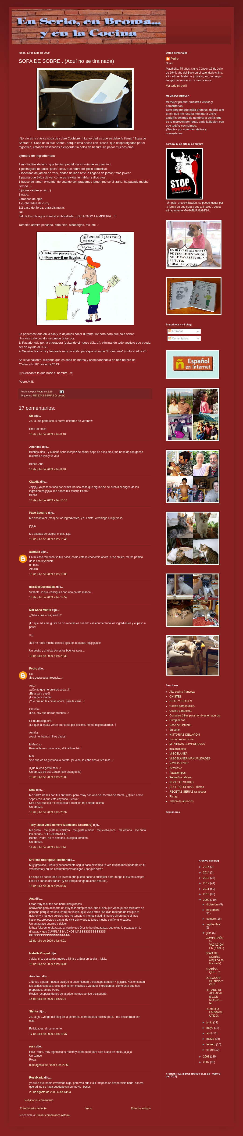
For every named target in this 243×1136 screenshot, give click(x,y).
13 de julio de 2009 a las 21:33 (48, 656)
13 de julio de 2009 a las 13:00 (48, 574)
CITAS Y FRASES (180, 701)
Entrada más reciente (33, 1108)
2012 (206, 883)
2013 (206, 878)
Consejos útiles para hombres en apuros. (195, 715)
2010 (206, 894)
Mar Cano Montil (40, 610)
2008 (206, 1056)
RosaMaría (36, 1077)
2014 (206, 872)
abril (209, 1033)
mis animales (177, 749)
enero (210, 1049)
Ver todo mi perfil (176, 85)
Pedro (33, 668)
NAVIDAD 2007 (179, 763)
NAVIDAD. (175, 767)
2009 (206, 899)
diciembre (212, 904)
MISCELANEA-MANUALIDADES (190, 758)
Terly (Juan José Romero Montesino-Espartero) (60, 824)
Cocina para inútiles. (182, 706)
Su (31, 415)
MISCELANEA (178, 753)
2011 (206, 888)
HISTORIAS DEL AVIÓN (184, 734)
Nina (32, 789)
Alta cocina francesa (182, 691)
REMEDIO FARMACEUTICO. (214, 1012)
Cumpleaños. (177, 720)
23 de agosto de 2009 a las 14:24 (50, 1092)
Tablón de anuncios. (181, 801)
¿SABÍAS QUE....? (213, 970)
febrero (211, 1044)
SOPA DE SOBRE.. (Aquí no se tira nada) (214, 958)
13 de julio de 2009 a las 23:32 (48, 812)
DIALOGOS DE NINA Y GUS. (214, 981)
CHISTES (175, 696)
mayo (210, 1027)
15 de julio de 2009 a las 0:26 (47, 886)
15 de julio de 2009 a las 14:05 (48, 964)
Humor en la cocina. (181, 739)
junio (209, 1022)
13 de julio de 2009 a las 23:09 (48, 777)
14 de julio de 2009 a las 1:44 (47, 847)
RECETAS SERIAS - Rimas (186, 787)
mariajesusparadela (42, 586)
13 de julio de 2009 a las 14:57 (48, 597)
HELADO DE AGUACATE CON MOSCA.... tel (214, 996)
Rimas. (173, 796)
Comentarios (178, 338)
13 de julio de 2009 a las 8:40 (47, 469)
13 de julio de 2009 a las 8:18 (47, 434)
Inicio (89, 1108)
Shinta (33, 1011)
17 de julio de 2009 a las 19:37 (48, 1034)
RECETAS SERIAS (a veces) (48, 395)
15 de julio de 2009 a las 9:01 (47, 940)
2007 (206, 1062)
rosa (32, 1046)
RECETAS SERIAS (181, 782)
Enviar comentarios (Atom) (53, 1115)
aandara (34, 551)
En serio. (174, 729)
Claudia (34, 481)
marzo (210, 1038)
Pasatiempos (177, 772)
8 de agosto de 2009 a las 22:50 (49, 1065)
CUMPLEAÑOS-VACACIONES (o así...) (215, 943)
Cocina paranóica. (180, 710)
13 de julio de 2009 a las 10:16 (48, 500)
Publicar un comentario (39, 1100)
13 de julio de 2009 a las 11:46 (48, 539)
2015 (206, 867)
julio (209, 933)
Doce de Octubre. (180, 725)
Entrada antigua (141, 1108)
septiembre (213, 924)
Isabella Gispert (39, 953)
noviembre (212, 910)
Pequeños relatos (180, 777)
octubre (211, 918)
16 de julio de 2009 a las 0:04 (47, 999)
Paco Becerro (38, 512)
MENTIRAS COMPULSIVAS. (187, 744)
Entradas (175, 331)
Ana (32, 898)
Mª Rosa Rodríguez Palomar (48, 860)
